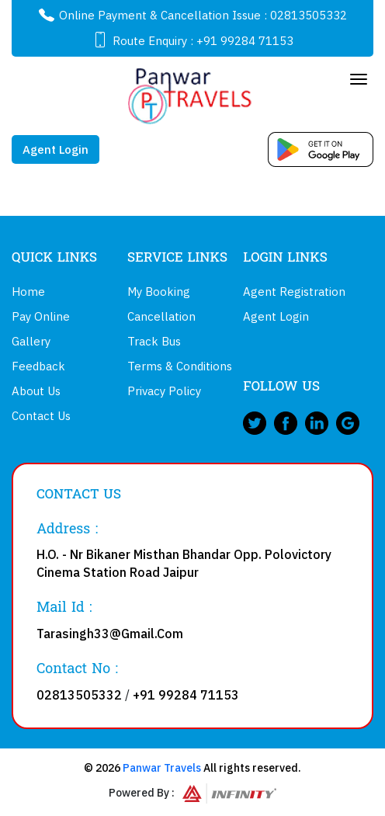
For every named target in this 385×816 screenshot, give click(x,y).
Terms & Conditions (179, 366)
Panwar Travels (162, 768)
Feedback (38, 366)
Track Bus (154, 341)
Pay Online (41, 316)
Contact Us (41, 415)
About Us (36, 391)
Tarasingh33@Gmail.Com (109, 633)
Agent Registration (294, 291)
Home (28, 291)
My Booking (158, 291)
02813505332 (308, 15)
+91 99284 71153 (244, 40)
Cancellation (161, 316)
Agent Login (55, 149)
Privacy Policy (164, 391)
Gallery (31, 341)
